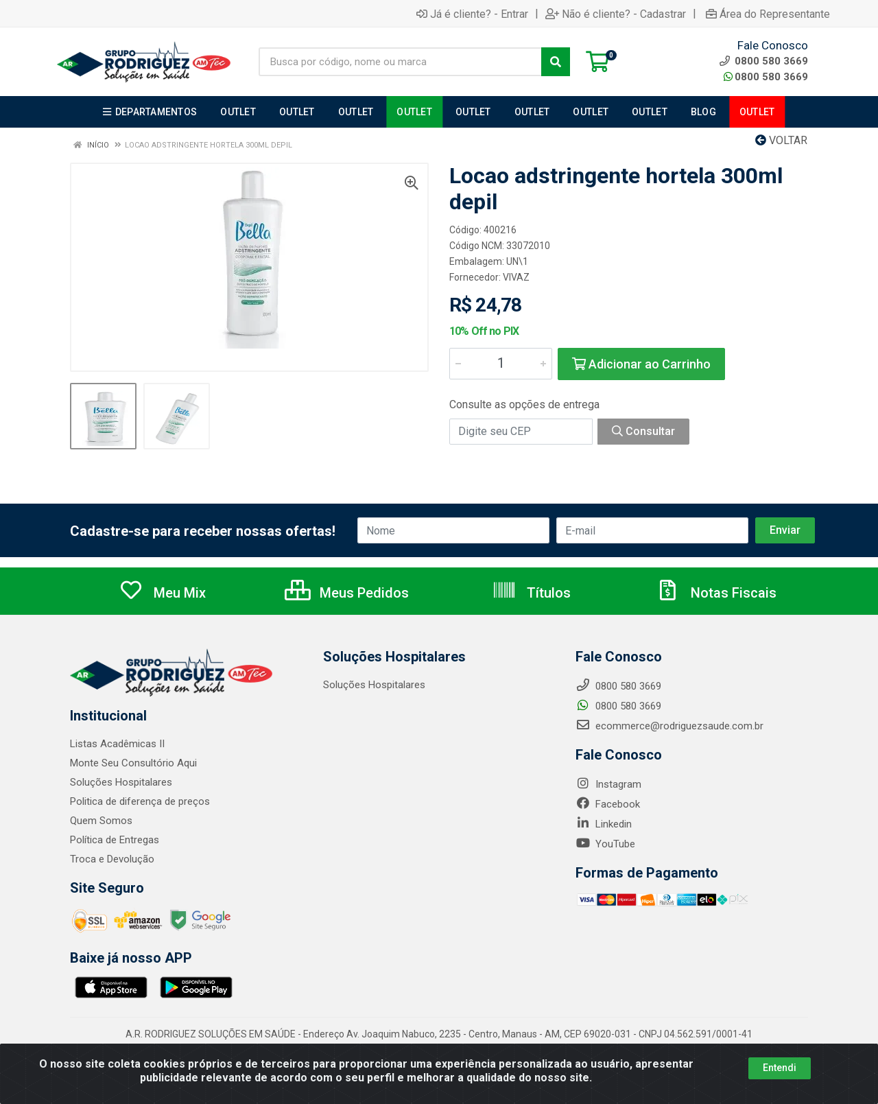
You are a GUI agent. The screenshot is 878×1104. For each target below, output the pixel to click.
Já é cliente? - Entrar (472, 13)
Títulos (531, 593)
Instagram (608, 784)
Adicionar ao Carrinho (641, 364)
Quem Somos (101, 820)
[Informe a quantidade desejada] (500, 363)
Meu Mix (162, 593)
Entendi (779, 1067)
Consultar (643, 431)
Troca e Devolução (112, 859)
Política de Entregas (114, 840)
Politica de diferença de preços (140, 801)
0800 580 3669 (766, 77)
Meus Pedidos (347, 593)
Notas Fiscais (716, 593)
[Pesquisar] (555, 61)
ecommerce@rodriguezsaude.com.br (669, 726)
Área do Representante (768, 13)
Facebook (608, 804)
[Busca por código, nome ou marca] (400, 61)
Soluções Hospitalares (121, 782)
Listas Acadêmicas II (117, 744)
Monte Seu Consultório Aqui (133, 763)
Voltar (781, 140)
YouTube (605, 844)
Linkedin (604, 824)
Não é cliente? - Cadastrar (615, 13)
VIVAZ (516, 277)
